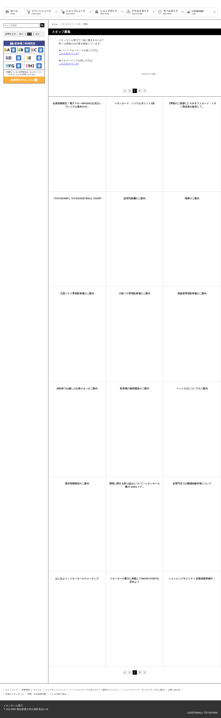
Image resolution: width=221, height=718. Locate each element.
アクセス (37, 690)
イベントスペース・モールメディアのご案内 (143, 690)
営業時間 (25, 690)
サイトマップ (11, 690)
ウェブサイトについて (55, 690)
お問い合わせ (174, 690)
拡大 (37, 34)
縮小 (21, 34)
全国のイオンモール (14, 694)
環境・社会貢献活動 (37, 694)
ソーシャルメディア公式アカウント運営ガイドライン (94, 690)
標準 (29, 34)
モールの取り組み (58, 694)
